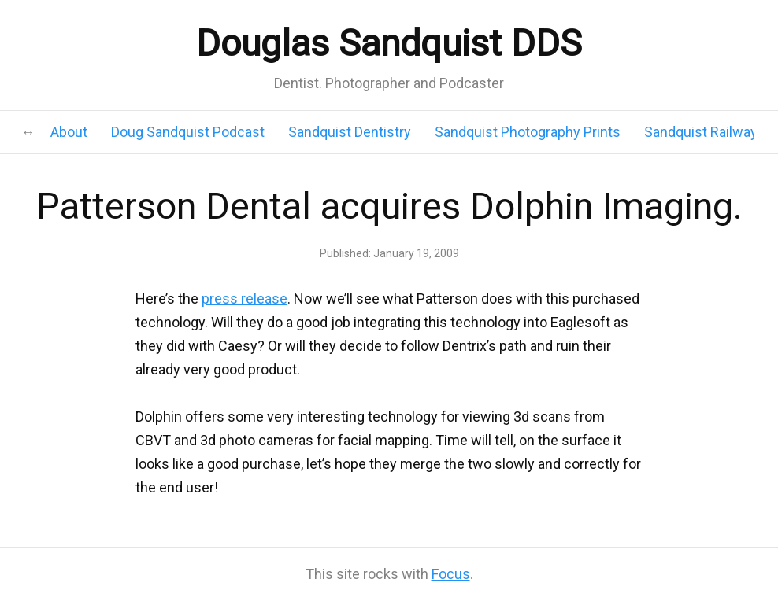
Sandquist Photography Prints (528, 132)
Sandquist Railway (701, 132)
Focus (451, 574)
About (68, 132)
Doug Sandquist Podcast (188, 132)
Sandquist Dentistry (349, 132)
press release (244, 298)
